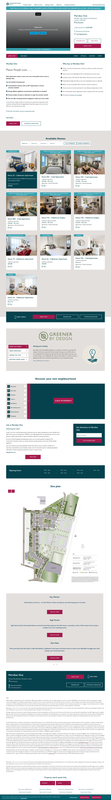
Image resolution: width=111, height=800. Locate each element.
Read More (33, 456)
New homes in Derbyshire (65, 792)
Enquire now (80, 41)
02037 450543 (94, 41)
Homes (76, 56)
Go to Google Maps (89, 440)
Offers (100, 56)
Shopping (13, 416)
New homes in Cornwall (45, 792)
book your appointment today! (27, 111)
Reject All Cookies (84, 797)
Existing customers (70, 5)
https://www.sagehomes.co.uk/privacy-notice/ (48, 747)
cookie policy (24, 798)
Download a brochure (31, 123)
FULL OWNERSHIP (70, 143)
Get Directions (79, 22)
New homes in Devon (86, 792)
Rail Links (13, 390)
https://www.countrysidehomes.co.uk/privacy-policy (91, 747)
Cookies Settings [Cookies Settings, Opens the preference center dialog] (73, 797)
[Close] (108, 797)
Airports (13, 394)
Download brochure (90, 316)
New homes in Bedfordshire (25, 789)
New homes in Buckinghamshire (65, 789)
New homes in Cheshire (25, 792)
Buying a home (49, 5)
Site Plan (83, 56)
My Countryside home (99, 5)
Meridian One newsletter (76, 95)
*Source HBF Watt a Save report (41, 360)
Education (13, 386)
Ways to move (38, 5)
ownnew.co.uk (51, 753)
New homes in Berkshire (45, 789)
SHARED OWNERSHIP (83, 143)
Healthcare (14, 403)
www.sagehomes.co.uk (83, 742)
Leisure (13, 399)
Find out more (54, 611)
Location (92, 56)
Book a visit (87, 46)
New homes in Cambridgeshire (86, 789)
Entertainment (15, 411)
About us (59, 5)
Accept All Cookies (96, 797)
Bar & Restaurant (15, 407)
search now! (97, 8)
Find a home (27, 5)
